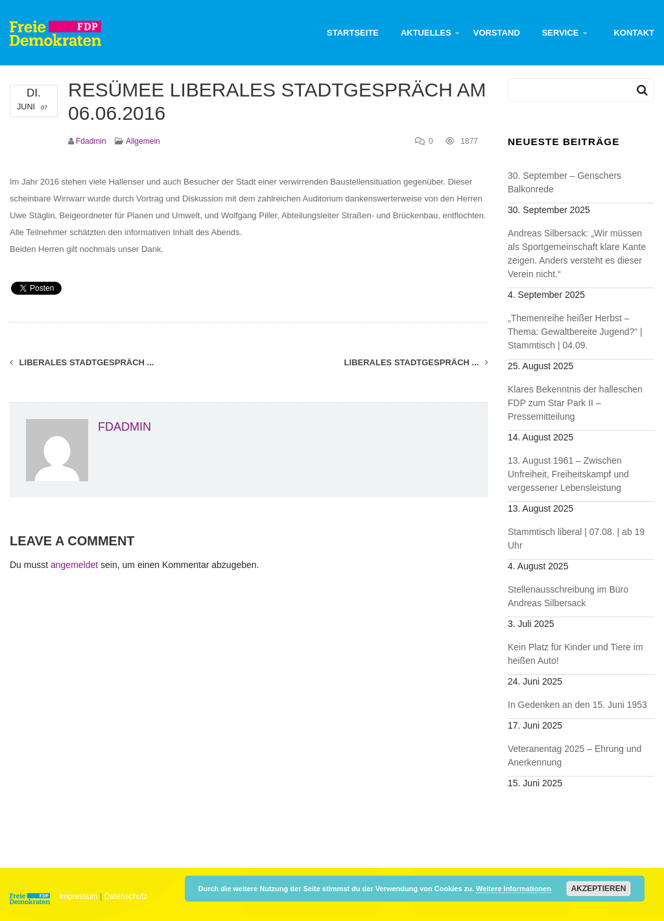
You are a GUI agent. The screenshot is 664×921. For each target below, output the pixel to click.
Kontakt (633, 33)
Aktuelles (426, 33)
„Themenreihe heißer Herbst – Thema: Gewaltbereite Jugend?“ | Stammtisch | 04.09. (575, 331)
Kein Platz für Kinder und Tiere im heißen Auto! (575, 654)
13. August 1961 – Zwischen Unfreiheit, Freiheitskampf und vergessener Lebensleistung (568, 474)
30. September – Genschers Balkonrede (564, 182)
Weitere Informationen (513, 889)
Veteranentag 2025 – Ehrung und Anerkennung (574, 756)
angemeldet (74, 565)
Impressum (79, 896)
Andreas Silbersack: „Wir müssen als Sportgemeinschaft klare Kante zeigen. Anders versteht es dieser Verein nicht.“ (577, 253)
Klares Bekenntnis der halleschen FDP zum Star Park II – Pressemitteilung (575, 403)
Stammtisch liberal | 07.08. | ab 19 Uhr (576, 539)
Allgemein (143, 141)
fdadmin (91, 141)
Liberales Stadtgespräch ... (82, 362)
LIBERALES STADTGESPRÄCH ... (416, 362)
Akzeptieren (598, 888)
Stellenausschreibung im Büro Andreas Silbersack (568, 596)
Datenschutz (126, 896)
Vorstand (496, 33)
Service (560, 33)
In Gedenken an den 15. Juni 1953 (577, 704)
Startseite (353, 33)
